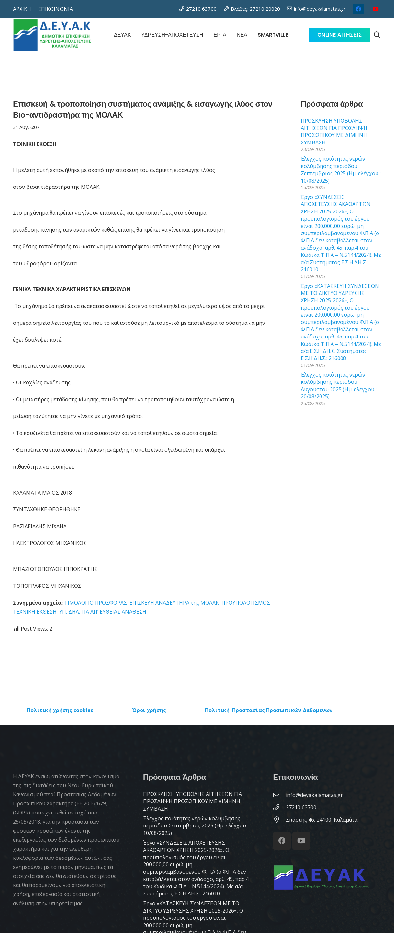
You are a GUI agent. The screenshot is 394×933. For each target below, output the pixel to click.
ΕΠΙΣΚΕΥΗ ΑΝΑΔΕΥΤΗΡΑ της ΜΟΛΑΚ (174, 602)
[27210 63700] (279, 807)
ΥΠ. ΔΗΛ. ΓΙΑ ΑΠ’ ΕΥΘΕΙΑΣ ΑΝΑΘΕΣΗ (102, 611)
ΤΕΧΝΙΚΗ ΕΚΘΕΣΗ (35, 611)
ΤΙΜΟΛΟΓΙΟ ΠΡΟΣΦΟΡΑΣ (95, 602)
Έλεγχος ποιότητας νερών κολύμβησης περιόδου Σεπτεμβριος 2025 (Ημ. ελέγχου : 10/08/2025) (341, 169)
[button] (377, 35)
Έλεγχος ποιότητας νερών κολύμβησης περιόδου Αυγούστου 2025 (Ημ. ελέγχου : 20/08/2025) (339, 385)
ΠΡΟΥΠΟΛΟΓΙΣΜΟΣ (245, 602)
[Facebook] (358, 9)
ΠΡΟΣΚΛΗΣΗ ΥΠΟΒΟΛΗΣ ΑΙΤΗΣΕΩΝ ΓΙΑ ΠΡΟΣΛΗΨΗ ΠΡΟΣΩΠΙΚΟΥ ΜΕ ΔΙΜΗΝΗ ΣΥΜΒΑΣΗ (334, 131)
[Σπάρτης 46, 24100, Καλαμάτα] (279, 819)
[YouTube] (376, 9)
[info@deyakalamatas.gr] (279, 795)
